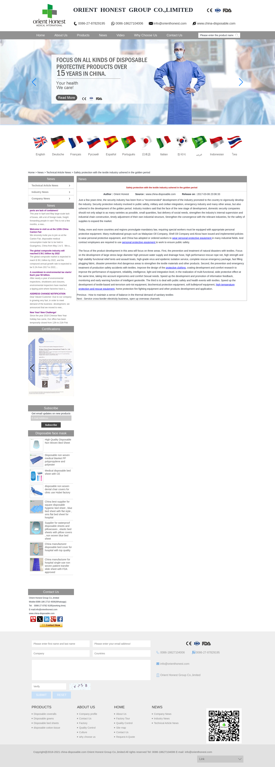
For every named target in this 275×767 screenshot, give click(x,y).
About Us (60, 35)
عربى (199, 154)
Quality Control (87, 727)
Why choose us (145, 35)
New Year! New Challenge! (43, 314)
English (40, 154)
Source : (140, 194)
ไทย (234, 154)
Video (120, 35)
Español (111, 154)
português (128, 154)
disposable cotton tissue (47, 727)
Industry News (40, 192)
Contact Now (51, 625)
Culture (83, 732)
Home (40, 35)
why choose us (87, 736)
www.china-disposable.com (216, 23)
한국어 (181, 154)
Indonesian (217, 154)
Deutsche (58, 154)
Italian (164, 154)
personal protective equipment (139, 242)
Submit (41, 694)
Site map (121, 727)
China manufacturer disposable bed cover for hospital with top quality (58, 547)
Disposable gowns (44, 718)
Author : (108, 194)
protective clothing (176, 267)
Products (83, 35)
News (103, 35)
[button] (69, 368)
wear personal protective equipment (192, 238)
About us (86, 707)
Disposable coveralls (45, 714)
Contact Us (174, 35)
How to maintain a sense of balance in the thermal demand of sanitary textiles (130, 294)
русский (93, 154)
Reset (61, 694)
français (75, 154)
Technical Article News (58, 172)
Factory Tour (123, 718)
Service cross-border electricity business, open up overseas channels (122, 298)
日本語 (146, 154)
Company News (41, 198)
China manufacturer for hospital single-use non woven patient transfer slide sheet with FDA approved (57, 566)
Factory (83, 723)
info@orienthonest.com (170, 23)
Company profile (88, 714)
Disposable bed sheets (46, 723)
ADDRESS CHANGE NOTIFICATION (47, 296)
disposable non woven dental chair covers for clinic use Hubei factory (57, 489)
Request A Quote (125, 736)
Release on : (189, 194)
